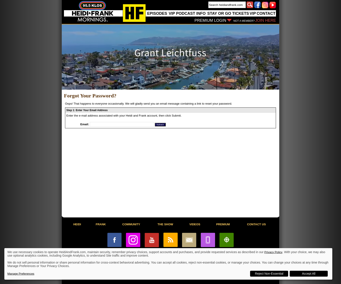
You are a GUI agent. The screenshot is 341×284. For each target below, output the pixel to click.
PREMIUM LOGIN (210, 20)
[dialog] (168, 264)
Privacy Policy (273, 252)
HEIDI (77, 224)
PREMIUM (223, 224)
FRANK (101, 224)
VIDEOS (194, 224)
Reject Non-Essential (269, 273)
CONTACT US (256, 224)
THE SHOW (165, 224)
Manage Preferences (20, 273)
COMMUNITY (131, 224)
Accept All (308, 273)
